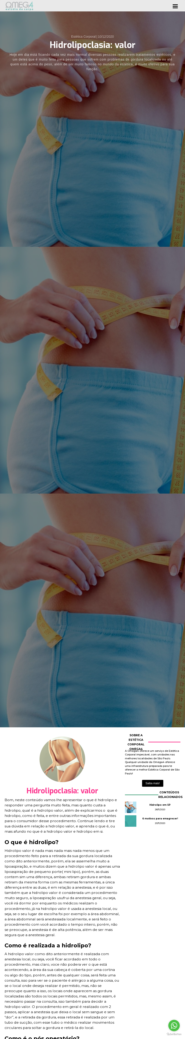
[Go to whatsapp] (174, 1025)
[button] (175, 5)
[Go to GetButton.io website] (174, 1034)
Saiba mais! (152, 783)
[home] (21, 6)
